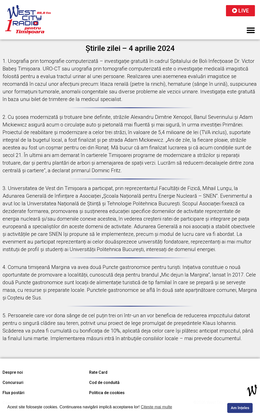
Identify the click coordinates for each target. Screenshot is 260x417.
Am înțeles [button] (240, 408)
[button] (251, 30)
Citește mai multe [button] (156, 407)
